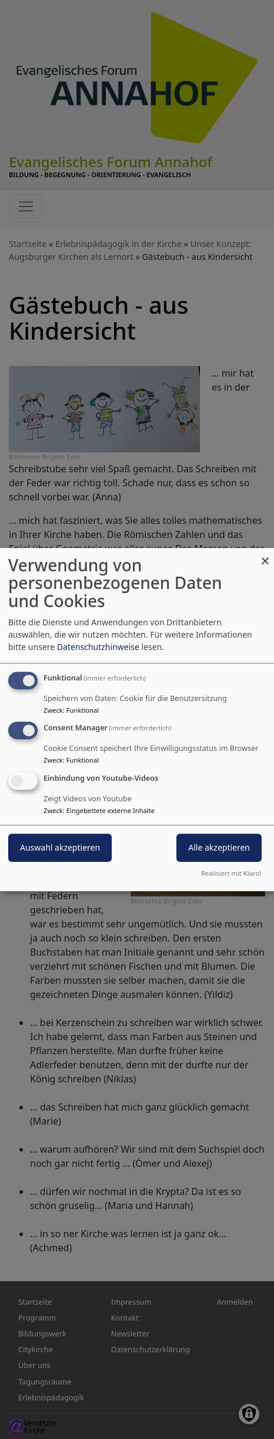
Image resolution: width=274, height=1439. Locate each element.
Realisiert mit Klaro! (231, 873)
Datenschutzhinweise (98, 646)
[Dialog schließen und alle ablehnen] (265, 555)
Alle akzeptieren (219, 847)
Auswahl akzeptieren (60, 847)
